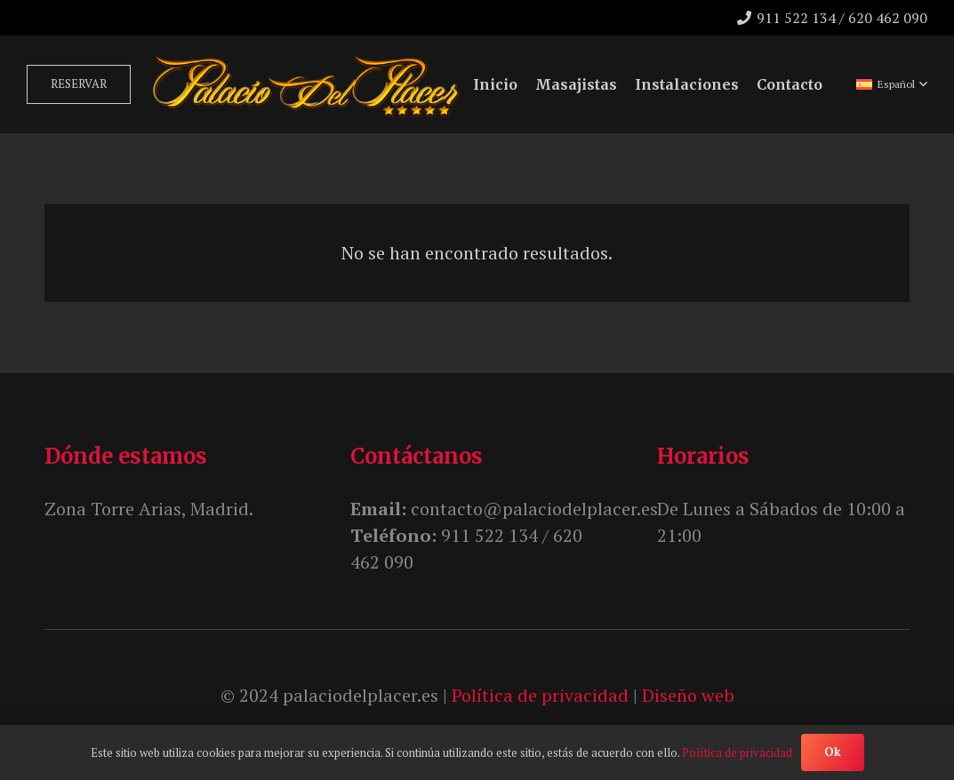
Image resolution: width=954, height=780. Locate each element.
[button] (892, 84)
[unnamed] (305, 84)
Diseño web (688, 695)
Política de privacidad (540, 695)
